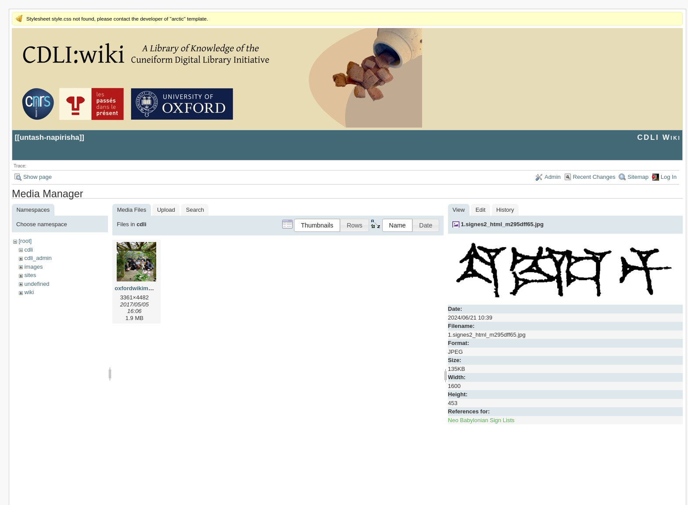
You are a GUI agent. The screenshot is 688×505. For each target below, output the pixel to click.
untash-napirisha (49, 137)
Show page (37, 177)
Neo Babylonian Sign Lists (481, 420)
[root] (25, 241)
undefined (36, 284)
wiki (29, 292)
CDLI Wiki (659, 137)
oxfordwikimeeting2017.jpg (151, 288)
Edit (480, 209)
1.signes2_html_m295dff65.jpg (502, 224)
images (33, 266)
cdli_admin (37, 258)
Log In (669, 177)
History (505, 209)
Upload (166, 209)
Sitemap (638, 177)
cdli (28, 249)
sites (30, 275)
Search (195, 209)
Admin (553, 177)
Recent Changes (594, 177)
